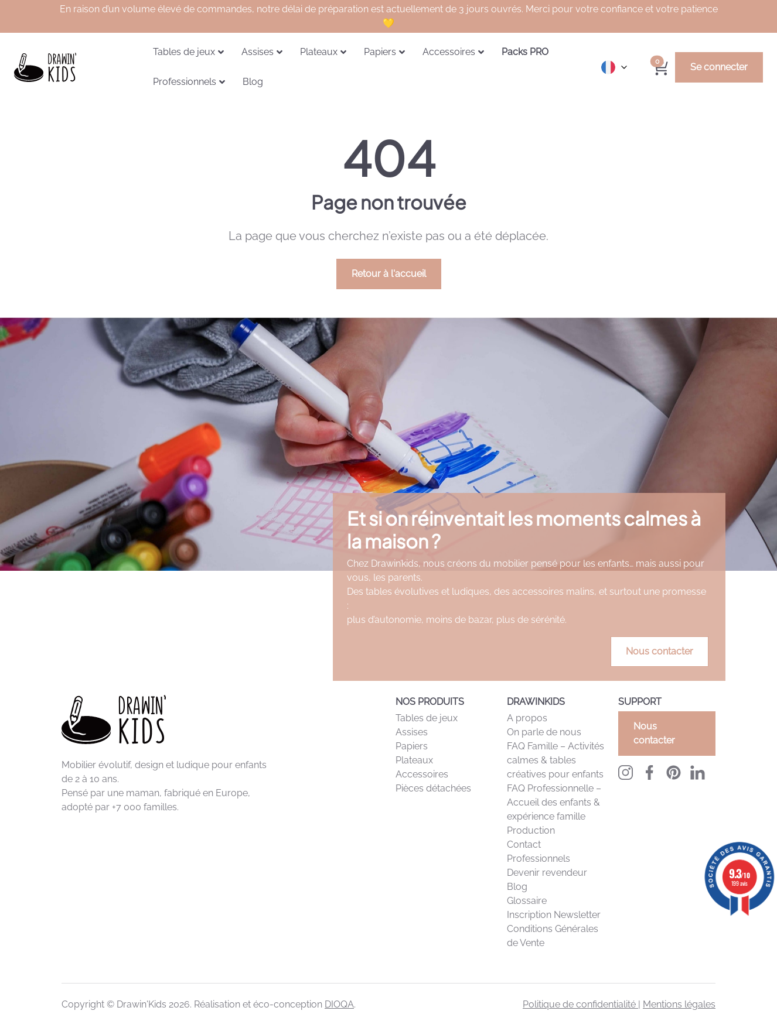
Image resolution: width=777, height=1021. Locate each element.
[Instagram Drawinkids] (625, 772)
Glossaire (527, 900)
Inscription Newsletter (554, 914)
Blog (517, 886)
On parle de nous (544, 732)
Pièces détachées (433, 788)
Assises (412, 732)
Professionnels (538, 858)
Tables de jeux (427, 718)
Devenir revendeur (547, 872)
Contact (524, 844)
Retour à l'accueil (389, 273)
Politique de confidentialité (580, 1004)
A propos (527, 718)
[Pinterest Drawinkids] (673, 772)
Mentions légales (679, 1004)
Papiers (412, 746)
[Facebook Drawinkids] (649, 772)
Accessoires (422, 774)
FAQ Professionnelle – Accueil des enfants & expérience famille (554, 802)
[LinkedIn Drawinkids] (697, 772)
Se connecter (719, 67)
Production (531, 830)
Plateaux (414, 760)
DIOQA (339, 1004)
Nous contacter (659, 651)
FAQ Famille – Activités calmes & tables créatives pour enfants (555, 760)
